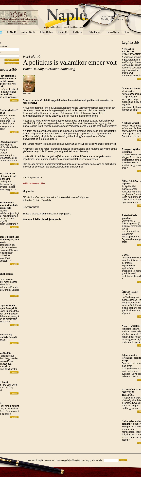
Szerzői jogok (87, 460)
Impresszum (49, 460)
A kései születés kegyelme (129, 216)
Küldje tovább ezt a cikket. (34, 183)
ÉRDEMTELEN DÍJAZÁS (130, 293)
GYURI (125, 255)
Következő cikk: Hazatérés (37, 200)
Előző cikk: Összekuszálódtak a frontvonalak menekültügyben (55, 197)
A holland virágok (130, 123)
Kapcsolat (98, 460)
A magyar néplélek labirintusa (131, 150)
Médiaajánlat (75, 460)
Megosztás (28, 191)
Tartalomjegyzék (62, 460)
